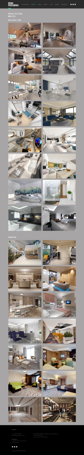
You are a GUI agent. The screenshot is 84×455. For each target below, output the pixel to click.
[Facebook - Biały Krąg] (71, 4)
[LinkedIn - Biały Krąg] (75, 4)
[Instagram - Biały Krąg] (73, 4)
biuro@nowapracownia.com (18, 435)
